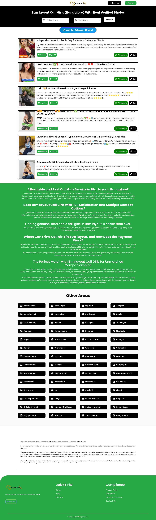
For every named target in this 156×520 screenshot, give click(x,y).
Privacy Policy (112, 490)
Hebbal (56, 322)
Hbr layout (119, 381)
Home (58, 490)
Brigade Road (58, 373)
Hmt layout (26, 390)
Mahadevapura (90, 398)
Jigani (117, 390)
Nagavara (119, 398)
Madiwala (119, 331)
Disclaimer (110, 493)
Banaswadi (88, 356)
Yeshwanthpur (28, 356)
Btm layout (88, 314)
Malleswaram (27, 365)
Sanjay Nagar (120, 407)
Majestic (25, 339)
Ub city (25, 348)
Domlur (118, 314)
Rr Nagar (56, 365)
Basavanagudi (28, 373)
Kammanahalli (90, 365)
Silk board (57, 356)
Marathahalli (58, 339)
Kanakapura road (29, 398)
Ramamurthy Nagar (61, 407)
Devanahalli (58, 381)
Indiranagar (58, 305)
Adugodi (118, 305)
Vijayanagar (58, 348)
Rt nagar (118, 339)
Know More (11, 501)
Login (130, 3)
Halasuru (56, 415)
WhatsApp (121, 55)
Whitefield (88, 348)
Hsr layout (88, 322)
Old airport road (29, 407)
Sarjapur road (28, 415)
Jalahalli (87, 390)
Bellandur (118, 356)
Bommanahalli (28, 305)
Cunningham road (122, 373)
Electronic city (28, 322)
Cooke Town (89, 373)
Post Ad (114, 3)
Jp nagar (26, 331)
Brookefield (57, 314)
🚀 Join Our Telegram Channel (78, 30)
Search (109, 19)
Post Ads (59, 497)
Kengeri (56, 398)
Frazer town (89, 381)
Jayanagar (119, 322)
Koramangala (59, 331)
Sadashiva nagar (91, 407)
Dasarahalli (27, 381)
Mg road (87, 305)
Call (133, 55)
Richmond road (90, 339)
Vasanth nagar (90, 415)
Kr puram (87, 331)
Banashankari (28, 314)
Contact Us (110, 501)
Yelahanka (119, 348)
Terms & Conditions (114, 497)
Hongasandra (120, 415)
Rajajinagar (119, 365)
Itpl (54, 390)
